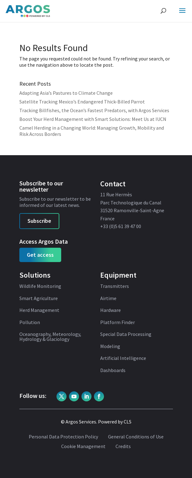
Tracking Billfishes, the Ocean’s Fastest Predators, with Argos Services (94, 110)
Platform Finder (117, 322)
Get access (40, 254)
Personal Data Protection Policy (63, 437)
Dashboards (113, 370)
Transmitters (114, 286)
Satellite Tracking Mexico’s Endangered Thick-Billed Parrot (82, 101)
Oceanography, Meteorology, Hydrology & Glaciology (50, 337)
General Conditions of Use (136, 437)
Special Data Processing (125, 334)
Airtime (108, 298)
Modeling (110, 346)
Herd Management (39, 310)
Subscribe (39, 220)
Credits (123, 446)
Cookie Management (83, 446)
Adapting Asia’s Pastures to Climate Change (66, 93)
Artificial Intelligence (123, 358)
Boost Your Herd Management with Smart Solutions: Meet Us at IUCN (92, 119)
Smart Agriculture (38, 298)
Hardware (110, 310)
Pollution (29, 322)
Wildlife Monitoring (40, 286)
